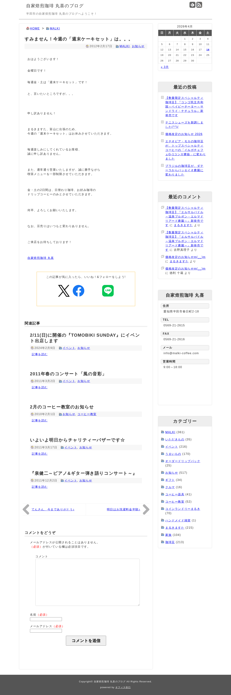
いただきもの (174, 439)
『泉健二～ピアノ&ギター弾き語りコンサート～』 (83, 473)
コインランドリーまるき (182, 508)
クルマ (170, 487)
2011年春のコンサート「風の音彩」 (68, 373)
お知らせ (138, 46)
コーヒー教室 (87, 414)
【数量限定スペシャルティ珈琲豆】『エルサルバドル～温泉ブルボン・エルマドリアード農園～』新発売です (184, 216)
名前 (39, 614)
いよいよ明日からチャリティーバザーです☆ (77, 440)
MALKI (55, 28)
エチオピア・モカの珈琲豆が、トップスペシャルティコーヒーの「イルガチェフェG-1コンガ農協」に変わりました (185, 150)
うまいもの (173, 453)
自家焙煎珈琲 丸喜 (40, 257)
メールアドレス (47, 626)
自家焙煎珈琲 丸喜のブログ (55, 5)
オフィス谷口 (123, 687)
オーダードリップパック (182, 461)
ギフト (170, 479)
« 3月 (165, 67)
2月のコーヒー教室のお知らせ (62, 406)
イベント (69, 347)
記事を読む (40, 354)
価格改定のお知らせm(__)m (185, 257)
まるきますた (183, 225)
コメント (41, 556)
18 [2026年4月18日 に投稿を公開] (208, 49)
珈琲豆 (170, 542)
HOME (35, 28)
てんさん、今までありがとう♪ (53, 509)
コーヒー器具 (174, 494)
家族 (168, 534)
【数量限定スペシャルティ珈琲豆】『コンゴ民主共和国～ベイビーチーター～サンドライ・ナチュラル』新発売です (184, 106)
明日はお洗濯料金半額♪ (123, 509)
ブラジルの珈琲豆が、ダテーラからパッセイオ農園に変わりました (184, 170)
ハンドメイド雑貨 (178, 520)
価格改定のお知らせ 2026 (183, 134)
